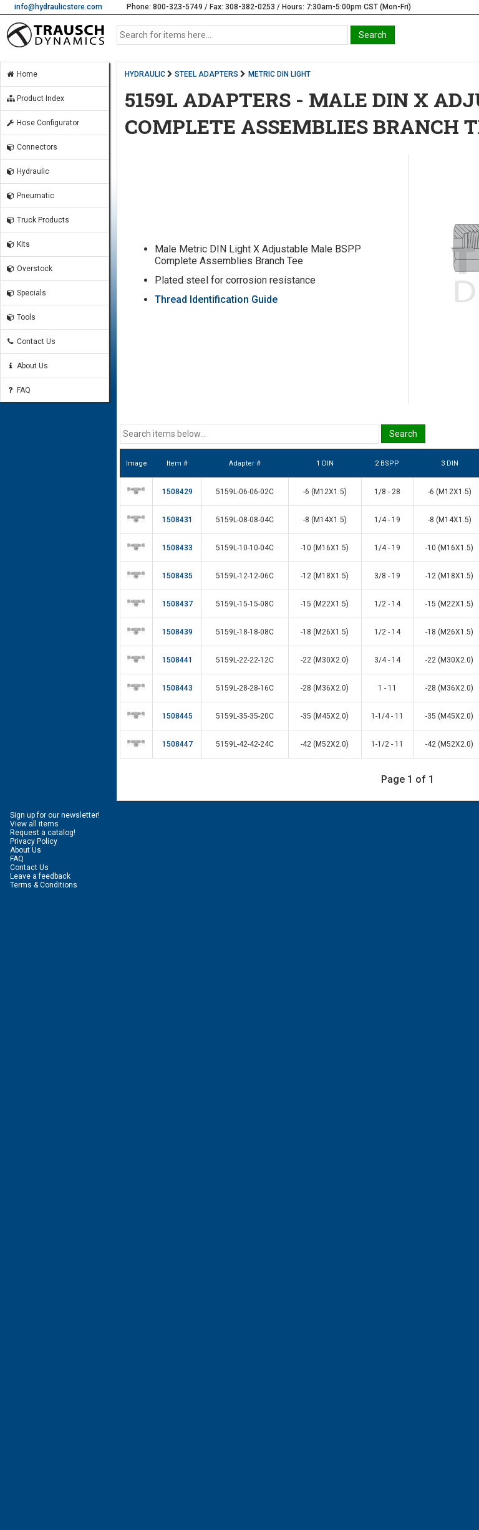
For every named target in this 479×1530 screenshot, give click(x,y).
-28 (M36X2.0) (325, 688)
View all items (34, 824)
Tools (21, 317)
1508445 (177, 716)
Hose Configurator (42, 122)
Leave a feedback (40, 876)
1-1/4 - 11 (387, 716)
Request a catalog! (42, 832)
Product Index (35, 98)
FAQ (18, 390)
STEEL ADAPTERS (206, 74)
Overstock (29, 268)
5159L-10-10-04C (245, 547)
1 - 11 (387, 688)
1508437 (177, 604)
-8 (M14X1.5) (325, 519)
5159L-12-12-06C (245, 575)
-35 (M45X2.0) (325, 716)
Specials (26, 293)
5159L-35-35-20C (245, 716)
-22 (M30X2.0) (325, 660)
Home (21, 74)
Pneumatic (30, 195)
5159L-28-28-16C (245, 688)
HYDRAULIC (145, 74)
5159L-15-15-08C (245, 604)
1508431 (177, 519)
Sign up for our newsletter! (55, 815)
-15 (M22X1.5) (325, 604)
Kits (18, 244)
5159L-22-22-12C (245, 660)
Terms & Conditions (43, 885)
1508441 (177, 660)
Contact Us (31, 341)
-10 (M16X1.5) (325, 547)
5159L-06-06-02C (245, 491)
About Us (27, 365)
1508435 (177, 575)
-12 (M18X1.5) (325, 575)
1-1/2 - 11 (387, 744)
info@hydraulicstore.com (58, 6)
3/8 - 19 (387, 575)
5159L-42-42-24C (245, 744)
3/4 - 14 (387, 660)
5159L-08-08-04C (245, 519)
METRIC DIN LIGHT (279, 74)
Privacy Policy (33, 841)
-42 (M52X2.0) (325, 744)
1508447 (177, 744)
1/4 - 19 (387, 519)
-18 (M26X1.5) (325, 632)
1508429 (177, 491)
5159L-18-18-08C (245, 632)
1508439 (177, 632)
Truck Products (37, 220)
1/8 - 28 (387, 491)
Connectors (31, 147)
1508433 (177, 547)
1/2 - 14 (387, 604)
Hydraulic (27, 171)
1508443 (177, 688)
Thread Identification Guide (216, 299)
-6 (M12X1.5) (325, 491)
